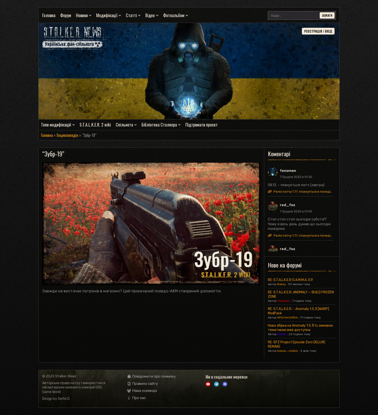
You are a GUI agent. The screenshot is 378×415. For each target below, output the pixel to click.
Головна (48, 15)
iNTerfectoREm (287, 317)
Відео (150, 15)
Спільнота (124, 124)
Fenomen (283, 300)
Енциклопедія (67, 135)
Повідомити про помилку (151, 376)
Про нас (136, 398)
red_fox (287, 205)
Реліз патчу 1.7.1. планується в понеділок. (300, 191)
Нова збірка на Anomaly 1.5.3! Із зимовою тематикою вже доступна (300, 328)
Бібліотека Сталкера (159, 124)
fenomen (288, 171)
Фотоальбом (173, 15)
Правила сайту (142, 383)
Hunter (282, 334)
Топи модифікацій (56, 124)
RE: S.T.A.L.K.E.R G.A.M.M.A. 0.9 (290, 280)
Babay (281, 284)
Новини (82, 15)
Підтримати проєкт (201, 124)
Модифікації (106, 15)
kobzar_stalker (287, 350)
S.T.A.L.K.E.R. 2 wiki (95, 124)
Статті (131, 15)
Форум (65, 15)
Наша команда (142, 390)
